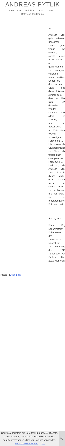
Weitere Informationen (26, 443)
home (11, 10)
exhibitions (30, 10)
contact (50, 10)
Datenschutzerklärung (32, 14)
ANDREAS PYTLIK (32, 4)
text (41, 10)
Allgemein (15, 275)
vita (19, 10)
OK (43, 443)
